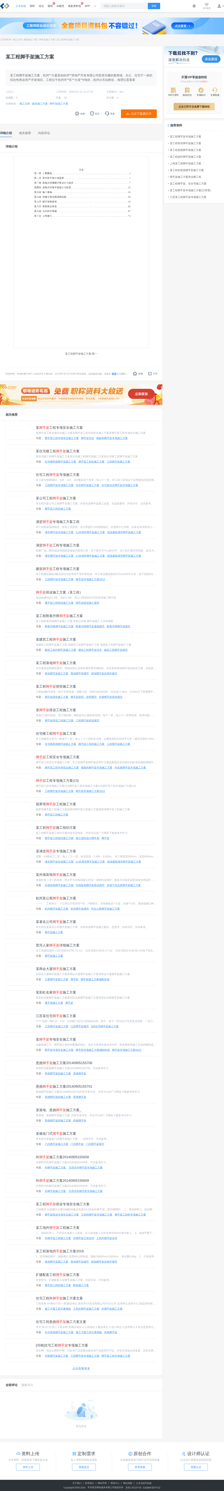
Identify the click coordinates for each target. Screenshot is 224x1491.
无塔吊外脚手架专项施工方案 (86, 1167)
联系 (114, 374)
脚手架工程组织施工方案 (59, 838)
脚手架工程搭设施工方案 (59, 602)
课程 (50, 4)
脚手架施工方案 (47, 39)
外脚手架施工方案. (55, 1167)
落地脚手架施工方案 (56, 673)
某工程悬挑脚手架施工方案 (184, 149)
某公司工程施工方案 (56, 498)
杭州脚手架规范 (80, 908)
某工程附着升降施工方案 (59, 616)
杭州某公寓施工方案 (56, 898)
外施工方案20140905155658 (62, 1157)
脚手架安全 (87, 438)
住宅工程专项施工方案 (58, 475)
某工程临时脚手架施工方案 (184, 156)
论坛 (41, 5)
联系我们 (89, 1483)
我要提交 (84, 1467)
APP (87, 5)
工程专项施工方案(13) (57, 780)
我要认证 (196, 1467)
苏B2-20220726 (133, 1487)
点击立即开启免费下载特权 (194, 106)
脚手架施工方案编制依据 (95, 979)
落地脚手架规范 (80, 673)
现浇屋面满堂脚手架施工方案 (124, 532)
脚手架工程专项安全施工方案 (62, 438)
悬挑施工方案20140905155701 (64, 1086)
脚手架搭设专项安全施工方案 (62, 1214)
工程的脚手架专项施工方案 (96, 1214)
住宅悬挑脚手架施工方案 (59, 1332)
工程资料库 (5, 39)
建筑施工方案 (30, 39)
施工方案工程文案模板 (58, 1308)
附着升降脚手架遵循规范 (90, 626)
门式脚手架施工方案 (56, 1144)
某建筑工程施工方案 (56, 639)
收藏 (138, 374)
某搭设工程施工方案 (56, 710)
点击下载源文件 (141, 113)
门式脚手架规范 (95, 1144)
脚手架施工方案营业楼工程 (184, 176)
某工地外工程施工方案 (58, 1228)
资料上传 (28, 1467)
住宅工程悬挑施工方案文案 (61, 1322)
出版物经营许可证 (152, 1487)
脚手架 (105, 838)
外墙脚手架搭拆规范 (110, 696)
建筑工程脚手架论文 (90, 649)
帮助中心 (115, 1483)
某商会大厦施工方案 (56, 969)
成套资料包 (74, 4)
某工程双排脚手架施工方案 (184, 143)
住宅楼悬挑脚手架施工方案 (60, 461)
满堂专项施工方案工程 (58, 522)
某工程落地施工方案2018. (60, 1251)
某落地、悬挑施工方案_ (58, 1110)
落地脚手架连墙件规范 (104, 673)
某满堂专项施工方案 (56, 851)
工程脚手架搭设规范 (87, 720)
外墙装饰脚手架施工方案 (59, 885)
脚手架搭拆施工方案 (56, 696)
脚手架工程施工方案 (56, 814)
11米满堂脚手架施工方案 (90, 532)
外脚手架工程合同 (83, 1238)
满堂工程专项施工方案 (58, 545)
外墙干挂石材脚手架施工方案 (124, 885)
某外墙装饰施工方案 (56, 875)
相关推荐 (12, 414)
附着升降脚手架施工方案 (59, 626)
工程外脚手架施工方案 (86, 1308)
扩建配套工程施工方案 (58, 1275)
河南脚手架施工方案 (56, 1355)
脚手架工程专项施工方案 (116, 1355)
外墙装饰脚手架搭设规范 (90, 885)
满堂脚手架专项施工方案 (59, 532)
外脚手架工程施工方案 (58, 1238)
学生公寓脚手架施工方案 (105, 908)
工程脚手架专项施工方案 (59, 485)
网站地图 (127, 1483)
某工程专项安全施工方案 (59, 428)
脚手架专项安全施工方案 (59, 1049)
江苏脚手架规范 (80, 1026)
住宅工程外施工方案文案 (59, 1298)
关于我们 (76, 1483)
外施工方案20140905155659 (62, 1180)
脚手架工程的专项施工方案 (130, 1214)
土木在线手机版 (144, 1483)
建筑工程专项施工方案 (58, 569)
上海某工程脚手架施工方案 (184, 163)
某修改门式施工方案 (56, 1133)
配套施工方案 (81, 1285)
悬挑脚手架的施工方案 (58, 1073)
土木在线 (20, 5)
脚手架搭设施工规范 (87, 602)
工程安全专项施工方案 (58, 757)
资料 (32, 5)
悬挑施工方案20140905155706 (64, 1063)
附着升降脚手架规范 (118, 626)
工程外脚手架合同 (106, 1238)
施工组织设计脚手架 (87, 838)
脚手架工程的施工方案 (91, 461)
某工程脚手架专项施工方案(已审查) (189, 190)
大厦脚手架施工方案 (56, 979)
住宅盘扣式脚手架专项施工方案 (120, 485)
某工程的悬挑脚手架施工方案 (186, 170)
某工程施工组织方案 (56, 828)
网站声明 (102, 1483)
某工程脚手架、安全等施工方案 (187, 183)
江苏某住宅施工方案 (56, 1016)
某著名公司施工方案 (56, 922)
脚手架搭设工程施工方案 (59, 720)
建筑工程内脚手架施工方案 (60, 649)
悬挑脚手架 (79, 1073)
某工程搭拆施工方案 (56, 686)
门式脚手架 (77, 1144)
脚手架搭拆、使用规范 (84, 696)
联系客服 (140, 1467)
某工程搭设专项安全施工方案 (63, 1204)
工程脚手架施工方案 (118, 461)
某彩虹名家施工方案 (56, 992)
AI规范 (60, 5)
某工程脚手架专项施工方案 (184, 136)
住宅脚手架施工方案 (87, 485)
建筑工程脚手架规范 (116, 649)
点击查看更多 (81, 1368)
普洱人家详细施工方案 (58, 945)
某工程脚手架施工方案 (68, 39)
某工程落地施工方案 (56, 663)
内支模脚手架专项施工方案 (130, 767)
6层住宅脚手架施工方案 (105, 1026)
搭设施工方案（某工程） (59, 592)
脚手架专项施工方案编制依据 (93, 1049)
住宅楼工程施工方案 (56, 733)
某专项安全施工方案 (56, 1039)
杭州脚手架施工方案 (56, 908)
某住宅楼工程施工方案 (58, 451)
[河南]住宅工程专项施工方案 (62, 1345)
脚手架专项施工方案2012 (90, 579)
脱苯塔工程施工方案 (56, 804)
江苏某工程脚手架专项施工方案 (187, 197)
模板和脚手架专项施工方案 (112, 438)
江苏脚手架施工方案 (56, 1026)
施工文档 (17, 39)
